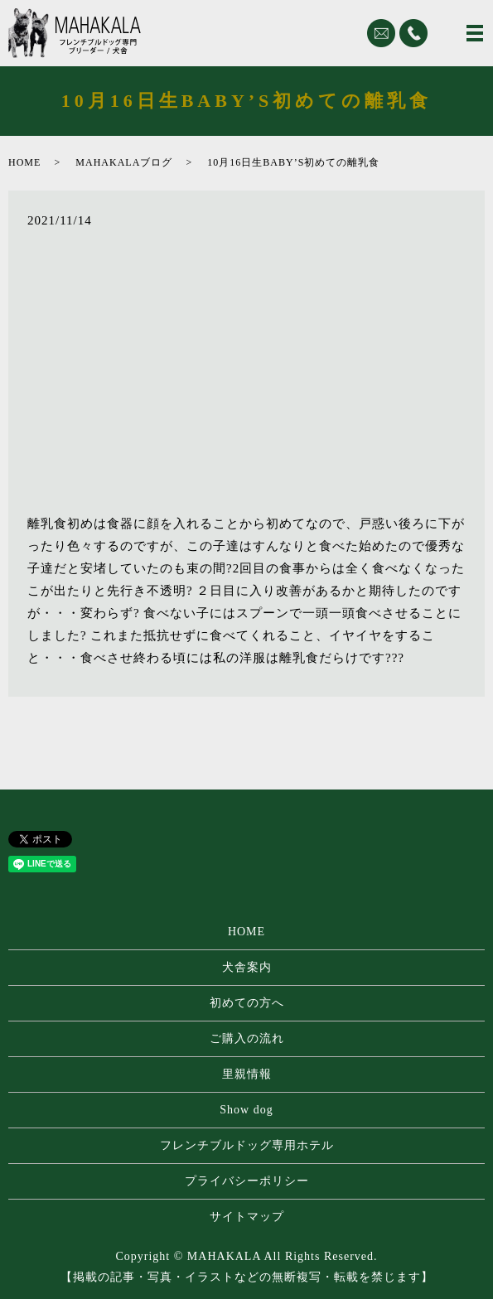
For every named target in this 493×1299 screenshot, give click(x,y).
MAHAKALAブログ (123, 162)
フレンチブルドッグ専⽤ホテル (247, 1145)
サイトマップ (247, 1216)
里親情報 (247, 1074)
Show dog (246, 1109)
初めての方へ (247, 1003)
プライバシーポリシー (247, 1181)
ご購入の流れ (247, 1038)
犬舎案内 (247, 967)
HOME (24, 162)
